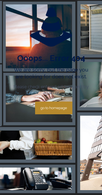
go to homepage (54, 108)
